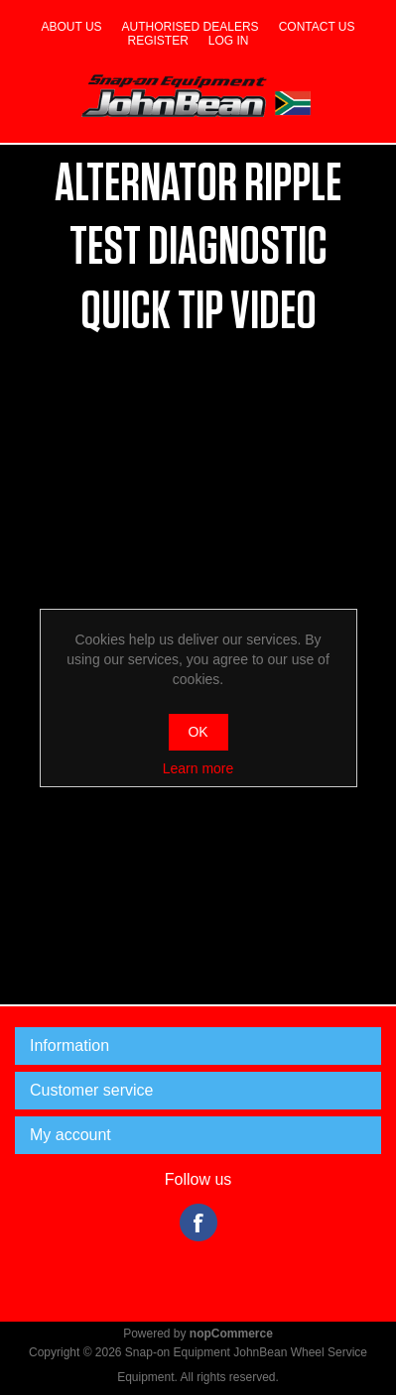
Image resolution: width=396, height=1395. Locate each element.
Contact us (317, 27)
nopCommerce (231, 1333)
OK (197, 732)
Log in (228, 41)
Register (157, 41)
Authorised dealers (190, 27)
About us (71, 27)
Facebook (198, 1222)
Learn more (198, 768)
